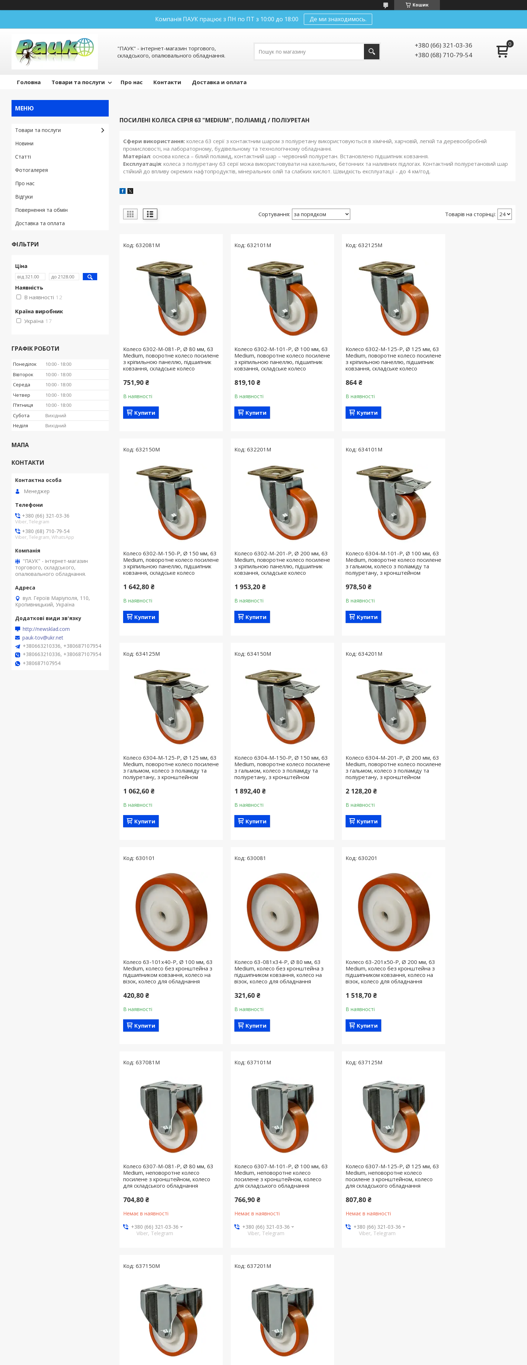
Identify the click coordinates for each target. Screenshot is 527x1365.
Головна (29, 82)
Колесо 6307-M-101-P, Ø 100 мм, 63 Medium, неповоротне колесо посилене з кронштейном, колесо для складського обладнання (267, 994)
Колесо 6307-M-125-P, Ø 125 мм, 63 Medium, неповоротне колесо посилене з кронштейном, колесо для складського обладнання (368, 994)
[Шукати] (371, 51)
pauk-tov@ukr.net (42, 637)
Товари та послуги (78, 82)
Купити (144, 419)
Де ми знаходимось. (338, 19)
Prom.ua (299, 1351)
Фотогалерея (31, 170)
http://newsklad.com (46, 629)
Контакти (167, 82)
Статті (23, 156)
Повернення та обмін (41, 209)
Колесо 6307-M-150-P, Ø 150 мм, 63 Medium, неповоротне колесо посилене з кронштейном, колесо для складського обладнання (469, 994)
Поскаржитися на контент (321, 1358)
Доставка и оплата (219, 82)
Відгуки (24, 196)
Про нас (132, 82)
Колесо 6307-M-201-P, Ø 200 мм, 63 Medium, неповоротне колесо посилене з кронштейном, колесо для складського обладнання (166, 1204)
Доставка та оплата (40, 223)
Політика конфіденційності (382, 1358)
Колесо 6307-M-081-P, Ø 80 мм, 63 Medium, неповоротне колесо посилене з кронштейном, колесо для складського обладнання (165, 994)
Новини (24, 143)
